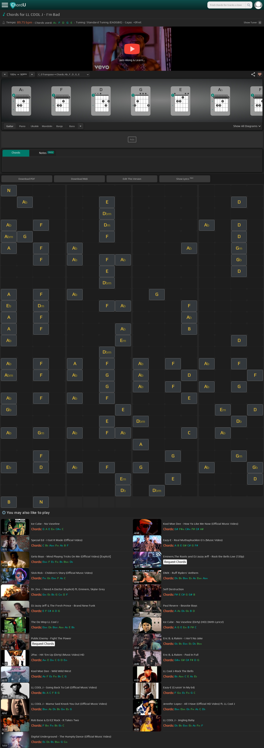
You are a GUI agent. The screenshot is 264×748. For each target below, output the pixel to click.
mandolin (47, 126)
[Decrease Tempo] (5, 74)
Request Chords (175, 562)
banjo (59, 126)
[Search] (248, 5)
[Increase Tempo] (32, 74)
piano (22, 126)
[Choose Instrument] (80, 126)
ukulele (35, 126)
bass (72, 126)
